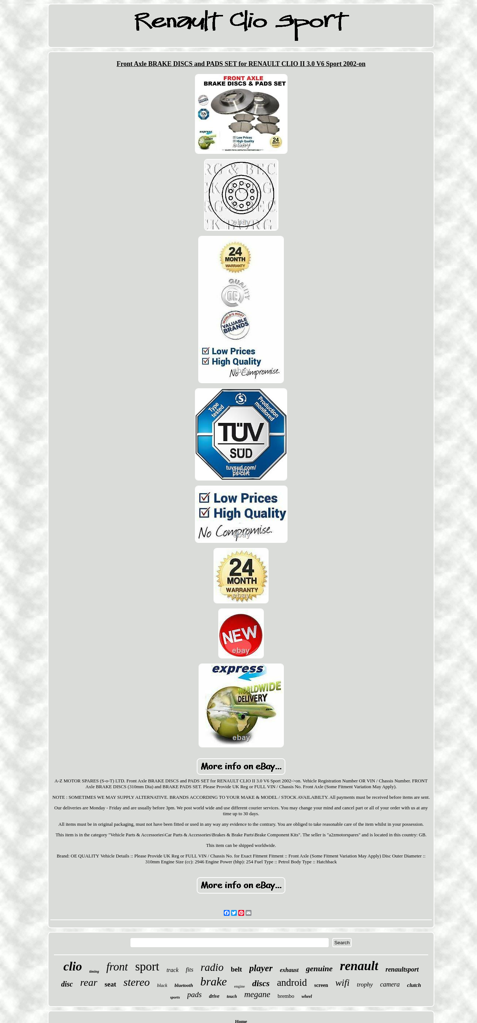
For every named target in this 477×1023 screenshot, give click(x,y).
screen (321, 985)
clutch (414, 985)
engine (239, 986)
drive (214, 996)
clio (72, 966)
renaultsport (402, 969)
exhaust (289, 970)
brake (213, 981)
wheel (307, 996)
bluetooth (184, 985)
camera (390, 984)
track (173, 970)
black (162, 985)
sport (147, 966)
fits (189, 969)
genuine (319, 968)
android (292, 982)
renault (359, 966)
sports (175, 997)
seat (110, 984)
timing (94, 971)
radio (212, 967)
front (117, 966)
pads (194, 994)
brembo (286, 996)
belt (236, 969)
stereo (137, 982)
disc (67, 984)
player (261, 968)
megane (257, 994)
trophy (365, 984)
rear (88, 982)
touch (232, 996)
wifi (342, 982)
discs (261, 983)
